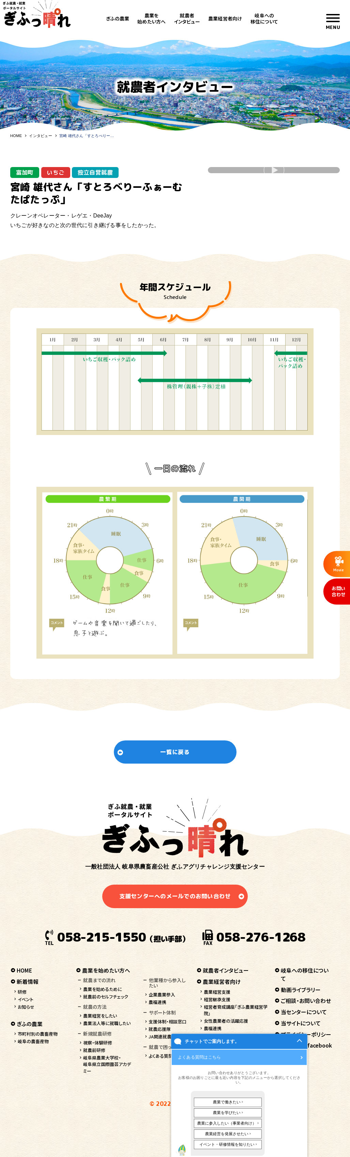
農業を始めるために (102, 989)
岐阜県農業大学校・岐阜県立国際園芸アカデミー (107, 1064)
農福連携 (157, 1002)
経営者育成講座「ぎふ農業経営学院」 (236, 1010)
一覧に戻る (174, 752)
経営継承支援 (217, 999)
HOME (16, 136)
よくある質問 (161, 1056)
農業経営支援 (217, 992)
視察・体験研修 (97, 1042)
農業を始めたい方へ (151, 18)
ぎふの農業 (117, 18)
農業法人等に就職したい (107, 1023)
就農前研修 (94, 1050)
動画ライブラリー (301, 990)
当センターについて (304, 1012)
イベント (25, 999)
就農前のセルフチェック (105, 996)
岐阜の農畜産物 (33, 1041)
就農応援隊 (160, 1029)
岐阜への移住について (264, 18)
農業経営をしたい (100, 1015)
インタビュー (40, 136)
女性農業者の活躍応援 (226, 1021)
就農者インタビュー (187, 18)
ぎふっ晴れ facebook (306, 1045)
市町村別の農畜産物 (38, 1034)
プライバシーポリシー (306, 1034)
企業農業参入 (162, 994)
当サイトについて (301, 1023)
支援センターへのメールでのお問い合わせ (175, 896)
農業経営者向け (225, 18)
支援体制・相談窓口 (167, 1021)
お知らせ (26, 1007)
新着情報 (28, 982)
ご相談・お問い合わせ (306, 1001)
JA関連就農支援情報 (169, 1036)
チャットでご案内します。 (208, 1136)
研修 (22, 992)
